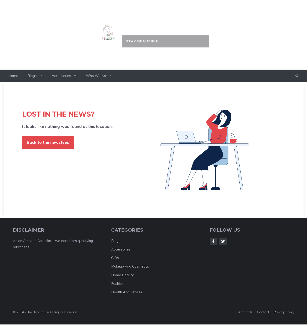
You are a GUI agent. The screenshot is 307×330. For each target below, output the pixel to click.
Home (13, 76)
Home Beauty (122, 275)
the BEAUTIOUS (165, 24)
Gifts (115, 258)
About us (245, 312)
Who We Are (102, 76)
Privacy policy (284, 312)
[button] (297, 76)
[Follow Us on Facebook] (213, 241)
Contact (263, 312)
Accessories (66, 76)
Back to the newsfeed (48, 142)
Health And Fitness (126, 292)
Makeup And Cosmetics (130, 266)
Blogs (37, 76)
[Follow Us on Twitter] (223, 241)
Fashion (117, 283)
